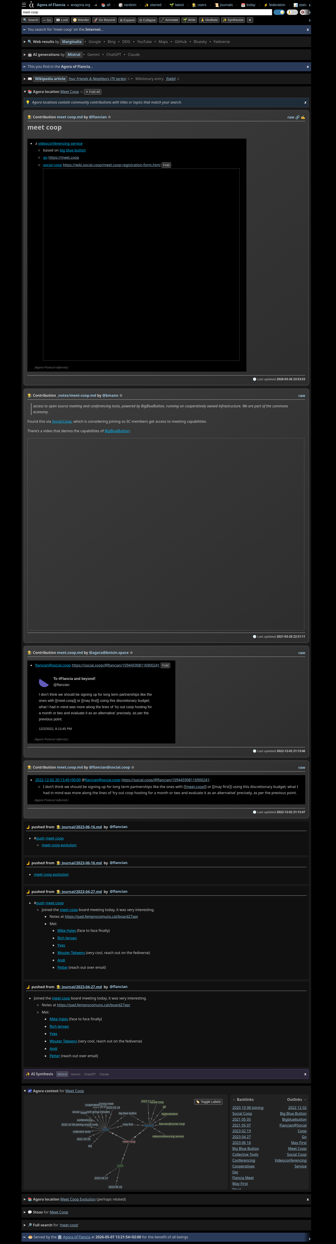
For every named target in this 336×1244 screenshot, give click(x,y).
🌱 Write (189, 20)
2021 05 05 (241, 1119)
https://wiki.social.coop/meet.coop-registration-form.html (112, 164)
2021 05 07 (241, 1125)
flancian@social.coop (53, 665)
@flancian (118, 826)
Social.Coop (61, 421)
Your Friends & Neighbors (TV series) (97, 78)
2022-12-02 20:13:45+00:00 (58, 779)
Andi (61, 960)
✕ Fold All (93, 92)
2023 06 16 (241, 1142)
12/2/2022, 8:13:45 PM (55, 729)
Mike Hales (66, 930)
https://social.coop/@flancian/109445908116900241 (116, 665)
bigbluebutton (294, 1119)
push (40, 838)
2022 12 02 (297, 1107)
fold (166, 165)
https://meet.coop (63, 157)
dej (235, 1171)
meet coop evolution (59, 845)
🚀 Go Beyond (104, 20)
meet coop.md (70, 116)
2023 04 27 (241, 1136)
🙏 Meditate (209, 20)
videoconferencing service (60, 143)
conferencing (243, 1160)
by (166, 827)
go (45, 157)
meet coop (55, 838)
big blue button (73, 150)
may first (240, 1183)
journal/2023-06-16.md (82, 826)
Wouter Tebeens (71, 952)
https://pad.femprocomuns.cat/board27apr (101, 916)
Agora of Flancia (77, 1237)
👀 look (62, 20)
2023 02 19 (241, 1130)
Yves (61, 945)
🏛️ (59, 1237)
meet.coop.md (70, 652)
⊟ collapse (147, 20)
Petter (62, 967)
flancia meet (243, 1177)
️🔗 (297, 117)
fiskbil (171, 78)
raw (291, 117)
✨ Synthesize (233, 20)
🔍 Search (30, 20)
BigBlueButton (117, 430)
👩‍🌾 (29, 116)
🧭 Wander (81, 20)
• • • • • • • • (130, 42)
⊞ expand (127, 20)
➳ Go (47, 20)
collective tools (245, 1154)
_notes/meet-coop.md (76, 395)
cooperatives (243, 1166)
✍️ (303, 117)
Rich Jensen (67, 937)
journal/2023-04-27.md (82, 891)
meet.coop (195, 786)
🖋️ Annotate (169, 20)
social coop (52, 164)
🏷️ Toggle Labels (208, 1102)
